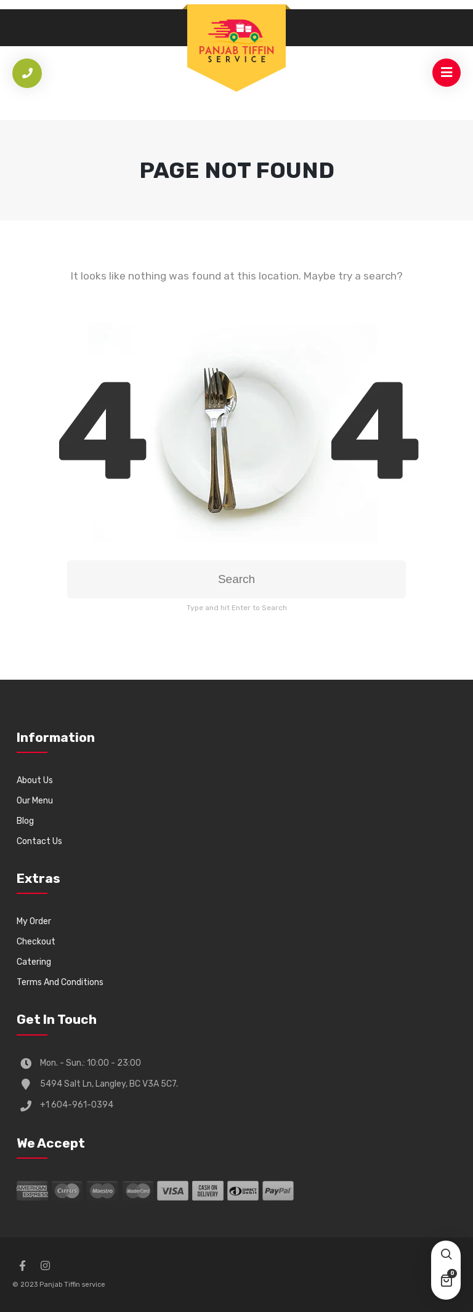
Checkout (36, 941)
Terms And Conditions (60, 982)
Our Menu (35, 800)
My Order (34, 921)
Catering (34, 962)
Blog (25, 821)
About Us (35, 780)
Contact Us (39, 841)
